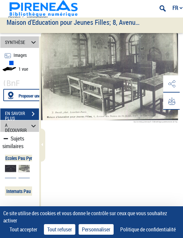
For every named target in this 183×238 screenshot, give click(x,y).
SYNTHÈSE (21, 42)
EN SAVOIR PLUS (22, 114)
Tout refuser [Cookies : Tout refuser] (59, 229)
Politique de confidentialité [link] (148, 229)
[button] (171, 84)
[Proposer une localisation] (34, 95)
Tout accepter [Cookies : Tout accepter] (23, 229)
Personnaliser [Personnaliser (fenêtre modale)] (96, 229)
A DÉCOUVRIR (21, 126)
